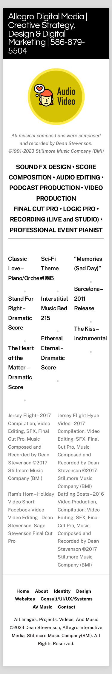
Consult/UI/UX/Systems (67, 598)
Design (83, 591)
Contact (66, 606)
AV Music (42, 606)
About (41, 591)
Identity (62, 591)
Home (22, 591)
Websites (25, 598)
